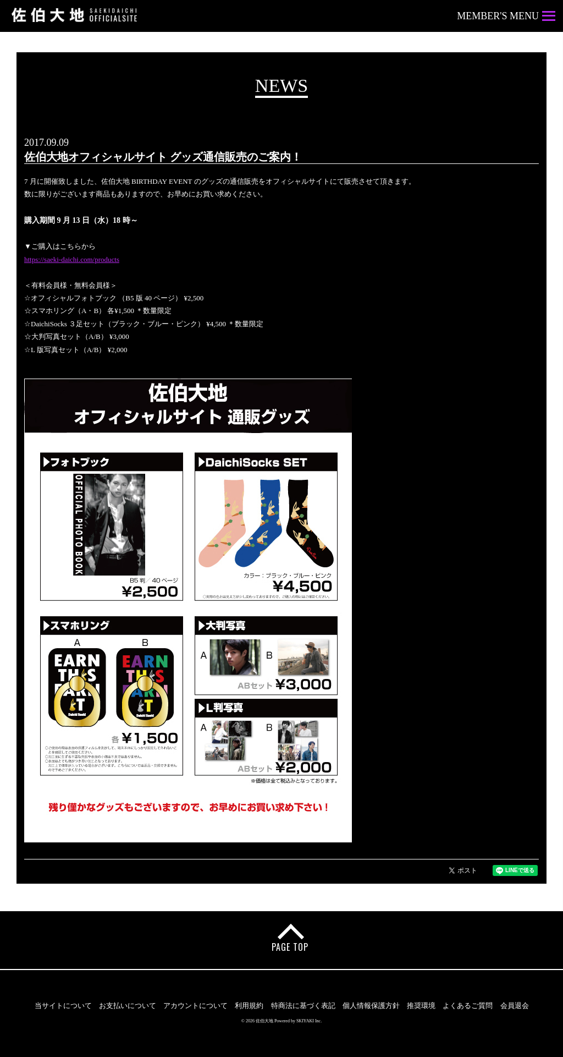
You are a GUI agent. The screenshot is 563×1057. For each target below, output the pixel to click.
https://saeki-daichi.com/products (71, 259)
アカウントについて (195, 1005)
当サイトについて (63, 1005)
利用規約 (249, 1005)
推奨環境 (421, 1005)
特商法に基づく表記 (303, 1005)
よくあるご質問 (468, 1005)
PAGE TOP (290, 947)
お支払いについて (127, 1005)
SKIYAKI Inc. (309, 1020)
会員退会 (514, 1005)
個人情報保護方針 (371, 1005)
